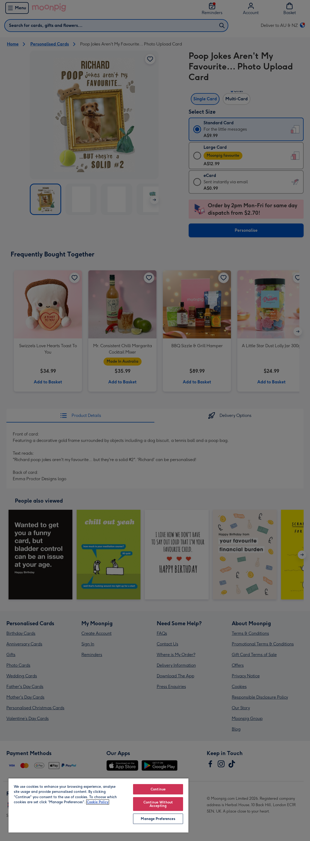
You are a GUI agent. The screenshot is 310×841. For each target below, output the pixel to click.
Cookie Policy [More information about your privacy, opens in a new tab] (98, 802)
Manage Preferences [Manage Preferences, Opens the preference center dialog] (158, 819)
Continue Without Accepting (158, 804)
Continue (158, 789)
